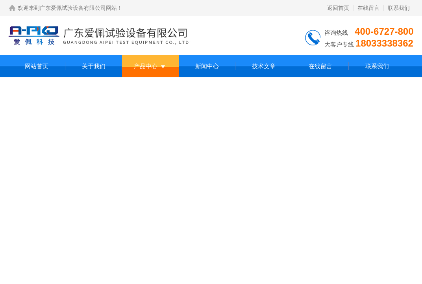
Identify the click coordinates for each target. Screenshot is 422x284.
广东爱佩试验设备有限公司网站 (78, 8)
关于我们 (94, 66)
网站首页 (36, 66)
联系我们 (399, 8)
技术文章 (264, 66)
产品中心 (145, 66)
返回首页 (338, 8)
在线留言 (368, 8)
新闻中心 (207, 66)
